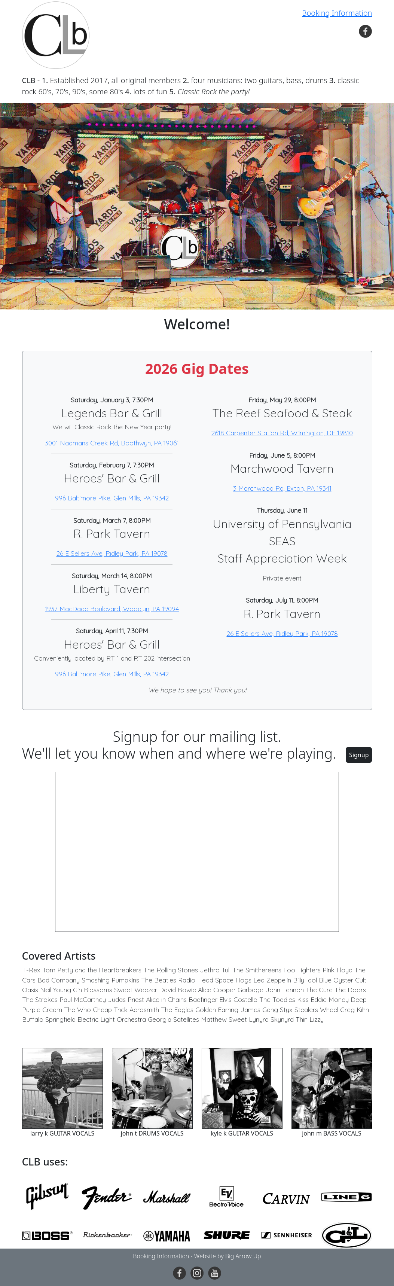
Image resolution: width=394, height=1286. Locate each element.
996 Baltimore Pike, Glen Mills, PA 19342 (112, 498)
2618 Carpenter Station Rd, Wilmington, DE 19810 (282, 433)
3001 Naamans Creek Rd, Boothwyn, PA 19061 (112, 443)
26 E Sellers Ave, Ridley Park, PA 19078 (112, 553)
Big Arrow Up (243, 1256)
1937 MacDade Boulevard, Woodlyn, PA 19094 (112, 608)
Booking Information (337, 13)
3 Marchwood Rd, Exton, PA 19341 (282, 488)
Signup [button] (359, 755)
